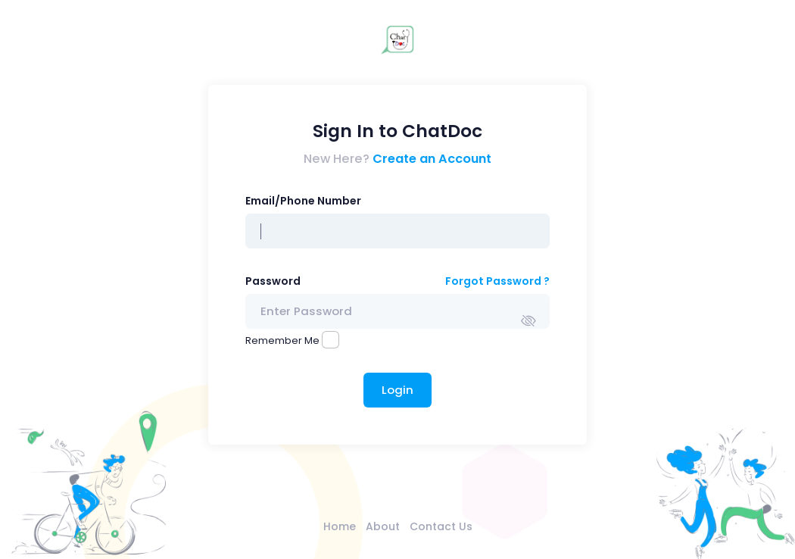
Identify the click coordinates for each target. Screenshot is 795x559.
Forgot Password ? (497, 281)
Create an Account (432, 158)
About (383, 526)
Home (339, 526)
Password (273, 281)
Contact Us (441, 526)
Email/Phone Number (303, 200)
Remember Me (282, 340)
